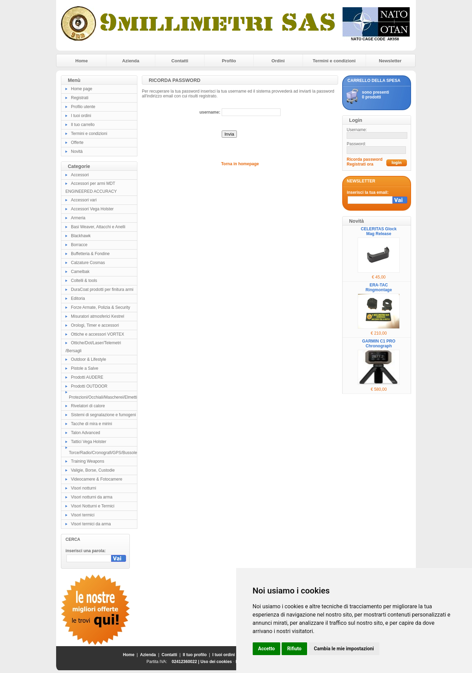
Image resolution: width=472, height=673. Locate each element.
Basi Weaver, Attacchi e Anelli (98, 226)
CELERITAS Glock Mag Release (379, 231)
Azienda (130, 60)
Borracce (79, 244)
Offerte (77, 142)
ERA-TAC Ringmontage (379, 287)
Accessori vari (84, 200)
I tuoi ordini (81, 115)
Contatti (179, 60)
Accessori (80, 174)
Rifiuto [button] (294, 648)
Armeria (78, 217)
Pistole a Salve (84, 368)
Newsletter (390, 60)
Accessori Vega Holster (92, 209)
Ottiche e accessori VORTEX (97, 334)
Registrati (79, 97)
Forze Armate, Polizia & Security (100, 307)
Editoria (78, 298)
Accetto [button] (266, 648)
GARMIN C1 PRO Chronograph (379, 343)
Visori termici (82, 515)
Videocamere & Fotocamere (96, 479)
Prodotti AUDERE (87, 377)
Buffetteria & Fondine (90, 253)
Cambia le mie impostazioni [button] (344, 648)
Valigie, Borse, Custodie (93, 470)
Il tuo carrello (83, 124)
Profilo (229, 60)
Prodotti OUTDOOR (89, 386)
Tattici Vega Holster (88, 441)
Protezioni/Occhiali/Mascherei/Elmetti (103, 397)
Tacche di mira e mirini (91, 423)
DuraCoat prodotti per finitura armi (102, 289)
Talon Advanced (85, 432)
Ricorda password (364, 159)
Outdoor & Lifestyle (88, 359)
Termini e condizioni (334, 60)
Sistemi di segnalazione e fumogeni (103, 414)
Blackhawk (81, 235)
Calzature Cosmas (88, 262)
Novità (77, 151)
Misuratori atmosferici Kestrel (97, 316)
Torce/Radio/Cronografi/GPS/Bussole (103, 452)
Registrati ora (360, 164)
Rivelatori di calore (88, 405)
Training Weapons (87, 461)
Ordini (278, 60)
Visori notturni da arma (92, 497)
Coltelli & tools (84, 280)
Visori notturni (83, 488)
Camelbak (80, 271)
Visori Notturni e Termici (92, 506)
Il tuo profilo (195, 654)
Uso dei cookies (216, 661)
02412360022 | (186, 661)
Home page (81, 88)
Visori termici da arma (91, 524)
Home (81, 60)
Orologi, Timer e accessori (95, 325)
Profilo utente (83, 106)
